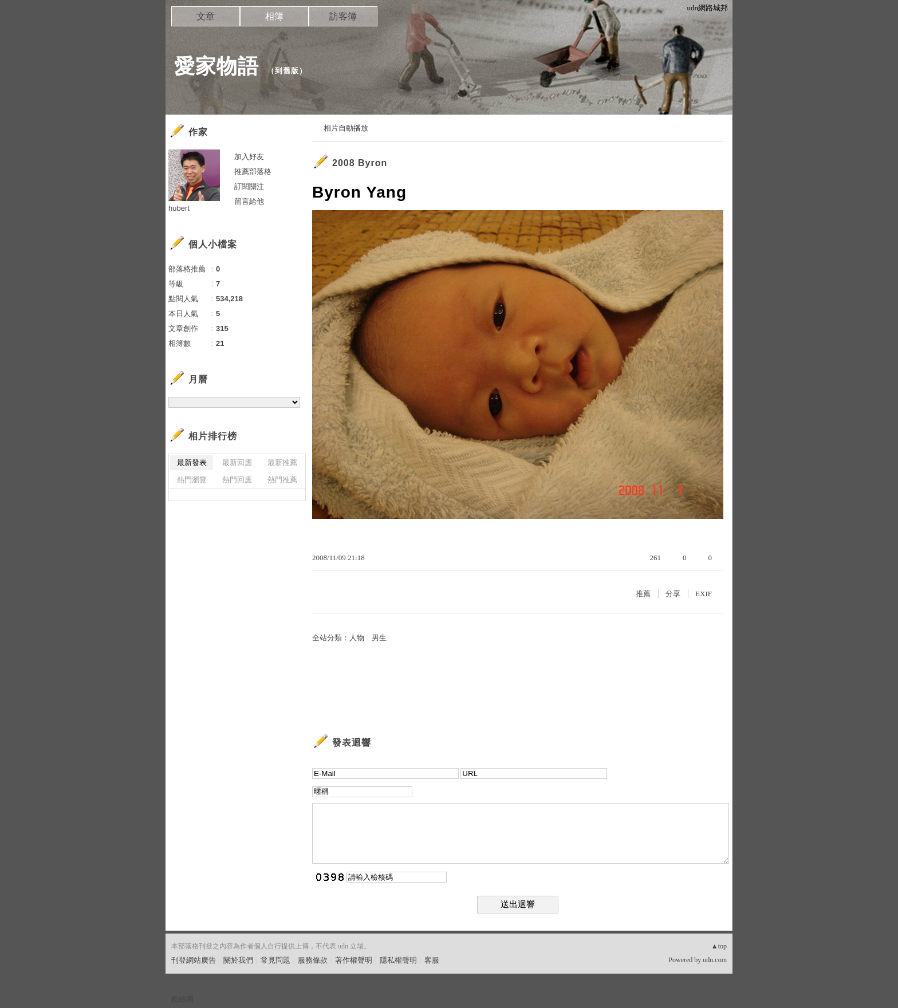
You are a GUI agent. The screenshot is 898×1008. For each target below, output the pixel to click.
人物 (356, 637)
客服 (431, 960)
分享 (672, 593)
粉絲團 (182, 999)
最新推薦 (282, 462)
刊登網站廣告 (193, 960)
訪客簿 (343, 16)
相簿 (274, 16)
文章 (205, 16)
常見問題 (275, 960)
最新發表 (192, 462)
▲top (719, 946)
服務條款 (313, 960)
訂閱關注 (249, 186)
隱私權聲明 (398, 960)
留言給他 (249, 201)
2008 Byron (359, 163)
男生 (379, 637)
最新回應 (237, 462)
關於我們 (238, 960)
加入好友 (249, 156)
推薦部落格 (252, 171)
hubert (179, 208)
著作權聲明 (353, 960)
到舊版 (287, 70)
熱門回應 (237, 479)
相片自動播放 (346, 128)
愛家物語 (216, 66)
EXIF (703, 593)
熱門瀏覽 (192, 479)
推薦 (643, 593)
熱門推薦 (282, 479)
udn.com (715, 960)
